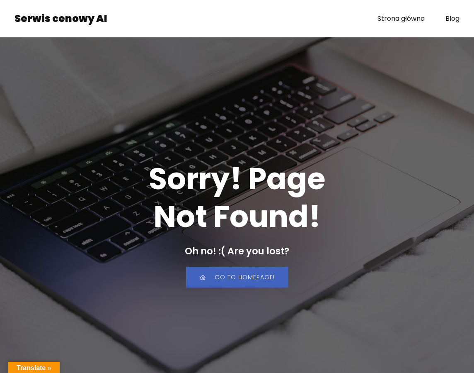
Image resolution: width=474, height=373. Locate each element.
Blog (452, 18)
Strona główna (401, 18)
